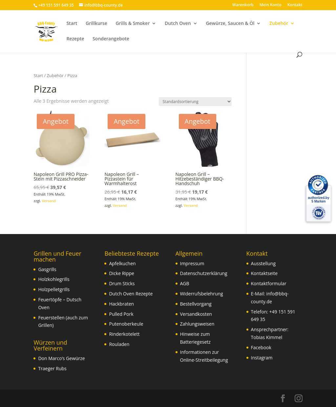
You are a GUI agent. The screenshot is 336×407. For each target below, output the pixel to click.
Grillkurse (96, 23)
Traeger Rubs (52, 368)
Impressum (192, 263)
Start (71, 23)
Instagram (262, 357)
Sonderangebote (111, 39)
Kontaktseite (264, 273)
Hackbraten (121, 304)
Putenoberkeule (126, 324)
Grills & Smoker (133, 23)
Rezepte (75, 39)
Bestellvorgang (196, 304)
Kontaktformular (268, 283)
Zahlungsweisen (197, 324)
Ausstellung (263, 263)
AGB (184, 283)
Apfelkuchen (122, 263)
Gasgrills (47, 269)
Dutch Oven (178, 23)
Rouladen (119, 344)
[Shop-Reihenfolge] (195, 101)
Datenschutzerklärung (203, 273)
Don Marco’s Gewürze (61, 358)
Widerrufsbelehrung (201, 293)
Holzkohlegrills (53, 279)
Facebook (261, 347)
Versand (49, 200)
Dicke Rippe (121, 273)
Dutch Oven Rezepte (131, 293)
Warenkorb (243, 5)
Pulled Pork (121, 314)
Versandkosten (196, 314)
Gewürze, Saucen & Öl (230, 23)
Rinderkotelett (124, 334)
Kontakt (295, 5)
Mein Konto (271, 5)
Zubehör (278, 23)
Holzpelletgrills (54, 289)
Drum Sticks (122, 283)
